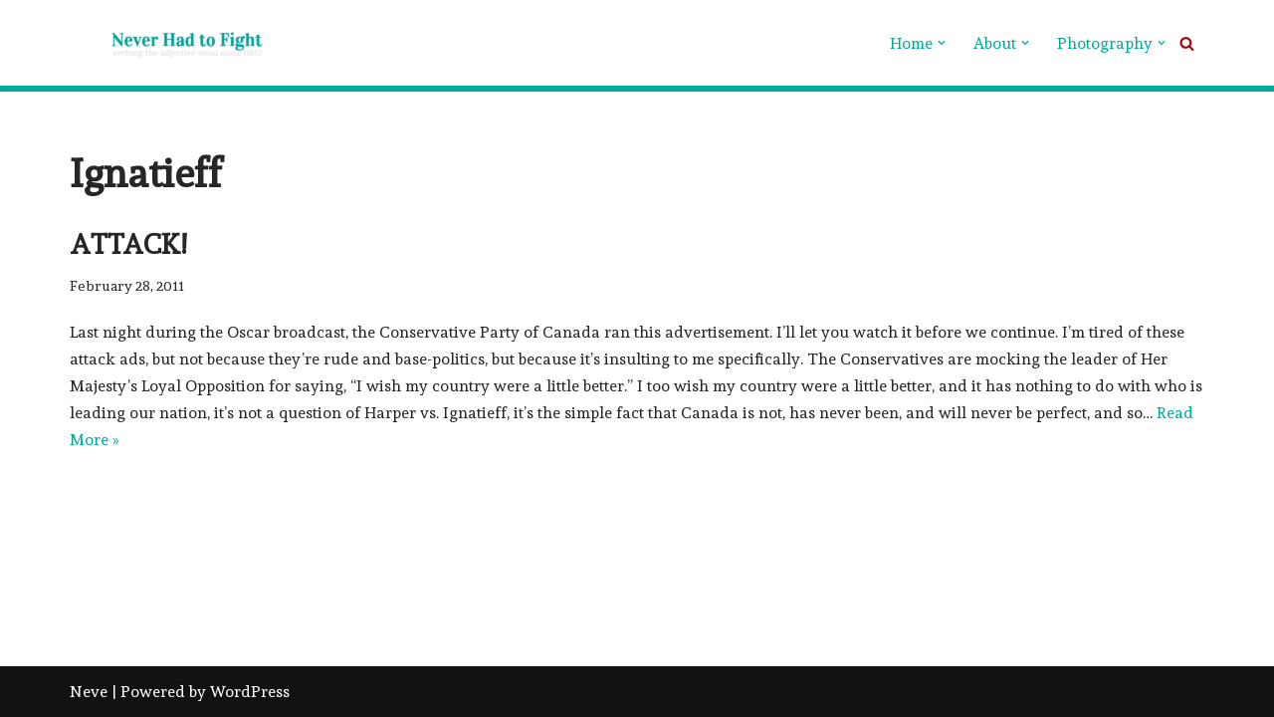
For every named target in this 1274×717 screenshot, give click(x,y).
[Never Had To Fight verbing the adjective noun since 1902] (169, 43)
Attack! (128, 244)
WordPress (250, 691)
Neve (88, 691)
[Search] (1186, 43)
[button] (942, 43)
